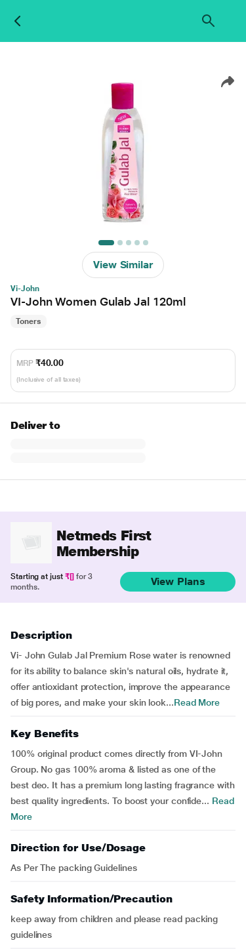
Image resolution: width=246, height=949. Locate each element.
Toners (28, 321)
